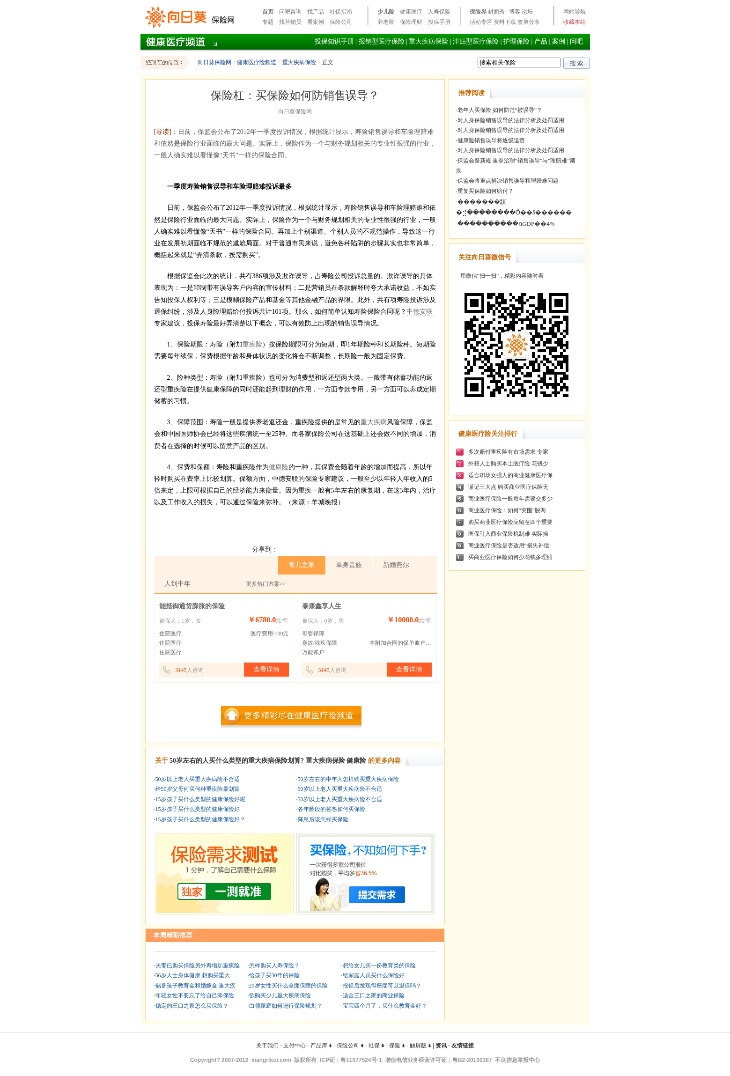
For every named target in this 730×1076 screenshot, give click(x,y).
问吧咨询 (290, 11)
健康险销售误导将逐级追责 (491, 140)
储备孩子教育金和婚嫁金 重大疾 (195, 985)
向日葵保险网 (214, 62)
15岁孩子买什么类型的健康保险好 (197, 809)
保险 (397, 1045)
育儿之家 (301, 564)
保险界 (478, 11)
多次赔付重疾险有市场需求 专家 (508, 452)
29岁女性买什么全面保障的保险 (288, 985)
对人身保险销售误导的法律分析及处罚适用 (510, 120)
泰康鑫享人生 (321, 606)
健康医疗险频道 (256, 62)
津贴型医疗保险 (476, 41)
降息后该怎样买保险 (323, 819)
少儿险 (385, 11)
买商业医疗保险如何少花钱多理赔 (510, 557)
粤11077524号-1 (361, 1060)
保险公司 (341, 22)
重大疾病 (374, 422)
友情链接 (462, 1045)
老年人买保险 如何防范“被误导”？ (500, 110)
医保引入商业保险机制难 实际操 (508, 534)
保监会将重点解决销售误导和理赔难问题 (508, 180)
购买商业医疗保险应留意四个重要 (510, 522)
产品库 (321, 1045)
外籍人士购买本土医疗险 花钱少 (508, 463)
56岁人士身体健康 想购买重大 (192, 975)
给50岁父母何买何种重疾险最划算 (197, 789)
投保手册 (439, 22)
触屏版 (420, 1045)
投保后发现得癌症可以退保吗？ (382, 985)
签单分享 (528, 22)
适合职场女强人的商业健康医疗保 (510, 475)
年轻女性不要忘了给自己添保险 (194, 995)
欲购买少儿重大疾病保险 (280, 995)
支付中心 (294, 1045)
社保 (376, 1045)
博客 (514, 11)
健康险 (278, 467)
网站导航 (574, 11)
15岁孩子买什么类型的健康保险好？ (200, 819)
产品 (540, 41)
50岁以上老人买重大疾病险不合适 (197, 779)
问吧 (576, 41)
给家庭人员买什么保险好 (374, 975)
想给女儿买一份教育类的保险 (379, 965)
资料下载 (505, 22)
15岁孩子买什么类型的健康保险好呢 (200, 799)
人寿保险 (439, 11)
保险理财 (411, 22)
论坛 (527, 11)
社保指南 (341, 11)
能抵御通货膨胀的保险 (192, 606)
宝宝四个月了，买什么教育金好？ (385, 1005)
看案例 (315, 22)
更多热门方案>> (266, 584)
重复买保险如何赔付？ (485, 191)
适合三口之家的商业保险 (374, 995)
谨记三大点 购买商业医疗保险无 (508, 487)
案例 (558, 41)
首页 (267, 11)
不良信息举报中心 (517, 1060)
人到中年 (177, 583)
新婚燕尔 (396, 564)
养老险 (385, 22)
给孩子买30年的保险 (274, 975)
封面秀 (496, 11)
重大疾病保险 (428, 41)
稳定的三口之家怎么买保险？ (192, 1005)
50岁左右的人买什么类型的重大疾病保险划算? (237, 760)
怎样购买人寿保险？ (274, 965)
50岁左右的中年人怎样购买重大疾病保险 (348, 779)
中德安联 (419, 311)
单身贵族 (349, 564)
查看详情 (266, 669)
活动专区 (481, 22)
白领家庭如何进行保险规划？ (285, 1005)
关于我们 (267, 1045)
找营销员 (290, 22)
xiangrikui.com (271, 1060)
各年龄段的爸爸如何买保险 (331, 809)
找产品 (315, 11)
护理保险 (516, 41)
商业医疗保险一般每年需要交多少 (510, 498)
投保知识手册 (334, 41)
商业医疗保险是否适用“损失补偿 (508, 545)
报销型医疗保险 (382, 41)
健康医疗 (411, 11)
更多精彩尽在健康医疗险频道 (299, 715)
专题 (267, 22)
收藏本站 (574, 22)
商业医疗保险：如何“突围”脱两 (507, 510)
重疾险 (252, 344)
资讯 (441, 1045)
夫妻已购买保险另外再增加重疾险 (197, 965)
